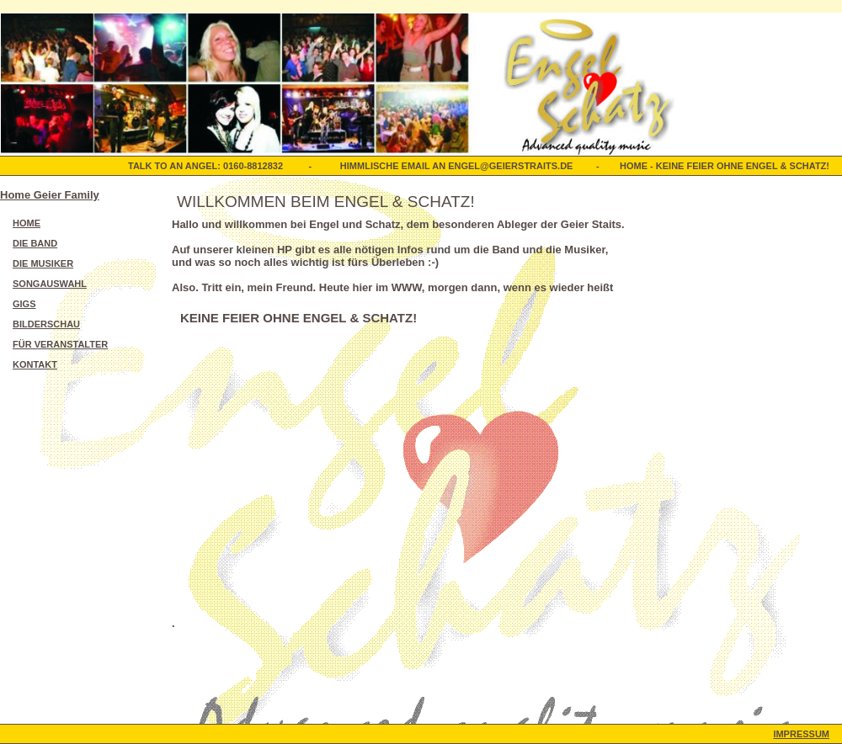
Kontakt (35, 364)
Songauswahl (50, 284)
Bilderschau (46, 324)
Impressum (801, 734)
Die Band (35, 243)
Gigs (24, 304)
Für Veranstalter (60, 344)
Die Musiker (43, 263)
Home (26, 223)
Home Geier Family (49, 195)
